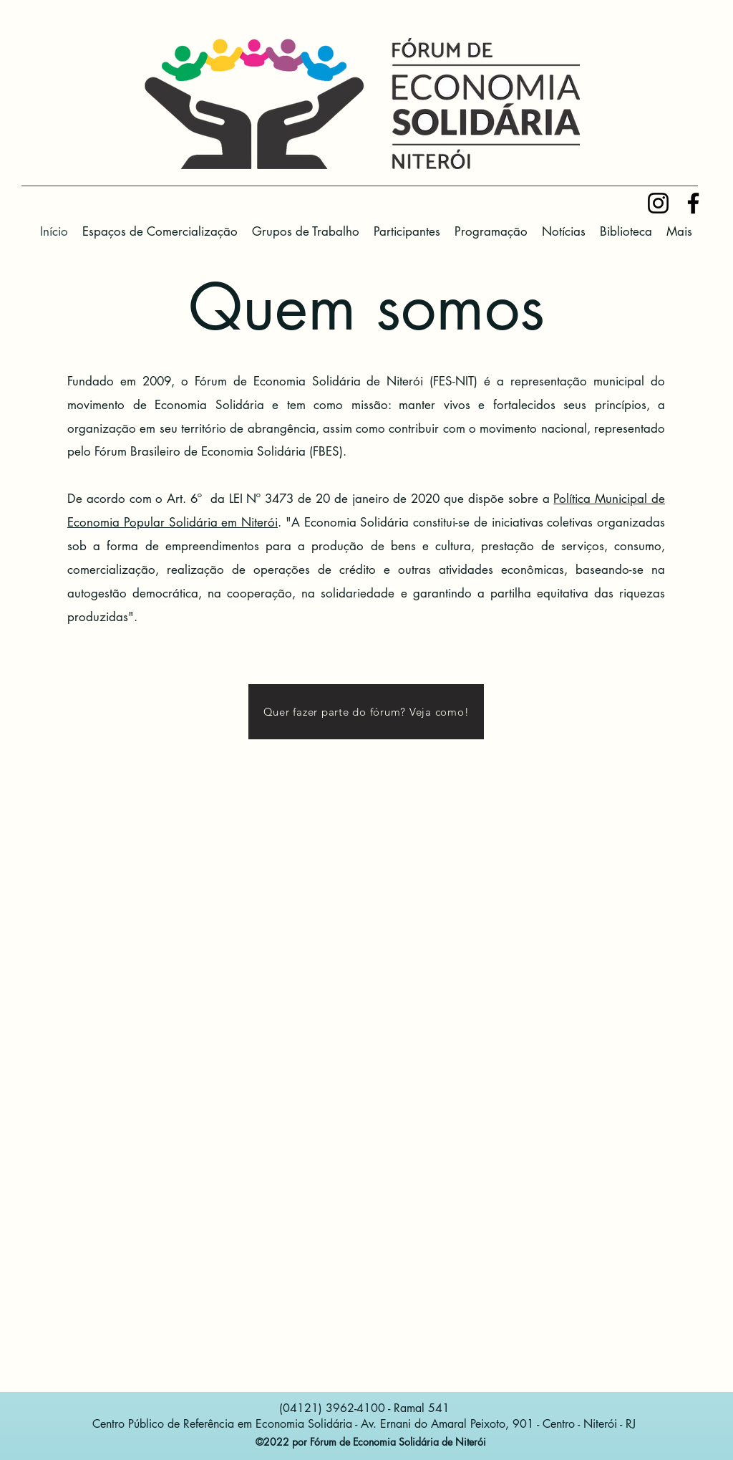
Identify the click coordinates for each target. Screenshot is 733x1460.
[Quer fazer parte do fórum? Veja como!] (366, 711)
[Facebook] (693, 203)
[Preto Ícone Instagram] (658, 203)
